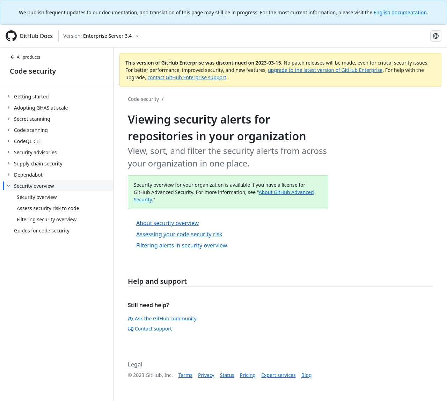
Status (227, 375)
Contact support (150, 328)
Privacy (206, 375)
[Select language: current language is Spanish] (435, 36)
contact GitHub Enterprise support (186, 77)
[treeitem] (59, 96)
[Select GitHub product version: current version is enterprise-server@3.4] (101, 36)
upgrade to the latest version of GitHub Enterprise (325, 70)
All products (25, 57)
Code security (33, 71)
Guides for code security (41, 230)
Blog (306, 375)
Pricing (248, 375)
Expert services (278, 375)
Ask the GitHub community (162, 318)
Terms (185, 375)
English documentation (400, 12)
